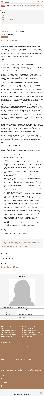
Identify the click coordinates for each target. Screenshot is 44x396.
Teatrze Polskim (37, 106)
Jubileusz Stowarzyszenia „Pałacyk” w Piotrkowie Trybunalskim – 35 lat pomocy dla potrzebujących (22, 351)
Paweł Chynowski (31, 240)
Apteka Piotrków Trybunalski (29, 326)
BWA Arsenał (10, 135)
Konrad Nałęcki (16, 246)
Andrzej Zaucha (17, 99)
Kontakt (20, 378)
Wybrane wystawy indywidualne (8, 19)
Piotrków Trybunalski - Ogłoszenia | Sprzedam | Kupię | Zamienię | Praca (29, 5)
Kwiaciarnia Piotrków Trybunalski (30, 328)
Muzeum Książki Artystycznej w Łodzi (10, 138)
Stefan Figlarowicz (35, 242)
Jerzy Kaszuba (34, 245)
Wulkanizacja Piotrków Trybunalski (9, 334)
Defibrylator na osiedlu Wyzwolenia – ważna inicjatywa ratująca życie (16, 346)
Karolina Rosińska (12, 243)
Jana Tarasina (36, 64)
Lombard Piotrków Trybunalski (8, 328)
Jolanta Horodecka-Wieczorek (25, 245)
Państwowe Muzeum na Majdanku (27, 135)
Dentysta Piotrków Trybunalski (8, 326)
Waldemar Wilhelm (27, 242)
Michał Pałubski (5, 243)
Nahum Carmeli (30, 243)
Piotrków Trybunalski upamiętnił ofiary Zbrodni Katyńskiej (14, 357)
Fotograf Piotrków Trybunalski (29, 330)
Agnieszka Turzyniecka (21, 243)
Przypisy (3, 21)
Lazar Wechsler (24, 240)
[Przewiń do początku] (41, 393)
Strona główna (3, 31)
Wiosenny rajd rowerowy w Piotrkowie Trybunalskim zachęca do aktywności (17, 353)
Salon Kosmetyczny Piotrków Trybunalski (31, 332)
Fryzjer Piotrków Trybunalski (8, 332)
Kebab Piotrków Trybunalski (29, 336)
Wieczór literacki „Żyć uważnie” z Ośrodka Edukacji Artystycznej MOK (16, 359)
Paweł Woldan (39, 240)
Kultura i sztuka (14, 31)
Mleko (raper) (9, 246)
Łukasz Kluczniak (23, 246)
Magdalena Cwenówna (13, 245)
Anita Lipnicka (11, 242)
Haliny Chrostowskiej (22, 67)
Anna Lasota (5, 242)
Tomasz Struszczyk (18, 242)
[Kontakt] (39, 2)
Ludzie (8, 31)
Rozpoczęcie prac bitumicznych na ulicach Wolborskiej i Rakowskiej (16, 347)
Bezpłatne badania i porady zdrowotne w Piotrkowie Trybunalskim (15, 355)
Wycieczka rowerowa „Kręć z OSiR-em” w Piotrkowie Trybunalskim (16, 349)
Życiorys (3, 17)
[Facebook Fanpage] (37, 2)
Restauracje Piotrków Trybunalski (9, 336)
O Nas (16, 391)
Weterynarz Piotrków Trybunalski (9, 330)
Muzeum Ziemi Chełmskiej (36, 136)
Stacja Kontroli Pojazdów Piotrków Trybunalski (32, 334)
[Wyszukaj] (41, 2)
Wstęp (3, 15)
